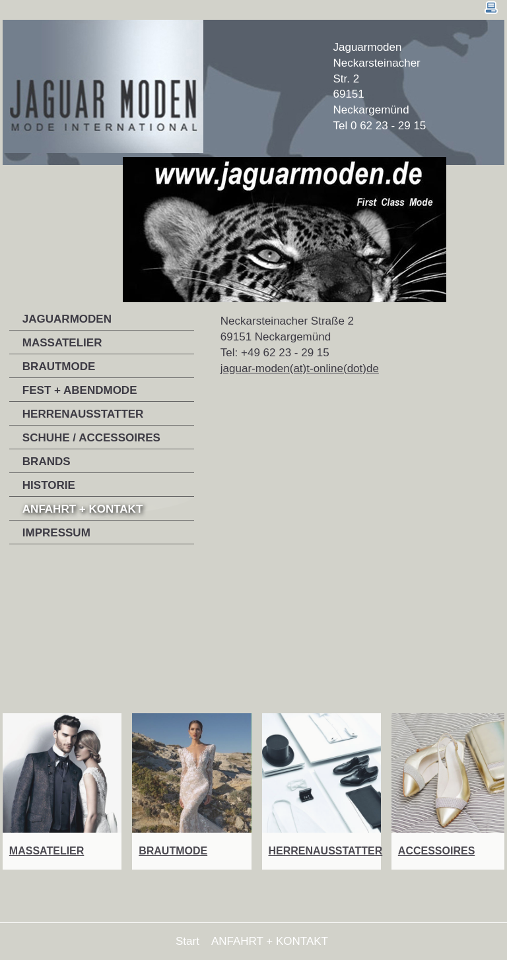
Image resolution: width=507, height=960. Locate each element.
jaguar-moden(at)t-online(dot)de (299, 368)
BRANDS (46, 461)
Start (187, 941)
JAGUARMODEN (67, 319)
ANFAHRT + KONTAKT (82, 509)
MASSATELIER (62, 342)
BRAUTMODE (59, 366)
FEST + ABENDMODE (79, 390)
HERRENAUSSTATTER (83, 414)
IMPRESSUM (56, 533)
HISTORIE (48, 485)
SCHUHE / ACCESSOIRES (91, 438)
